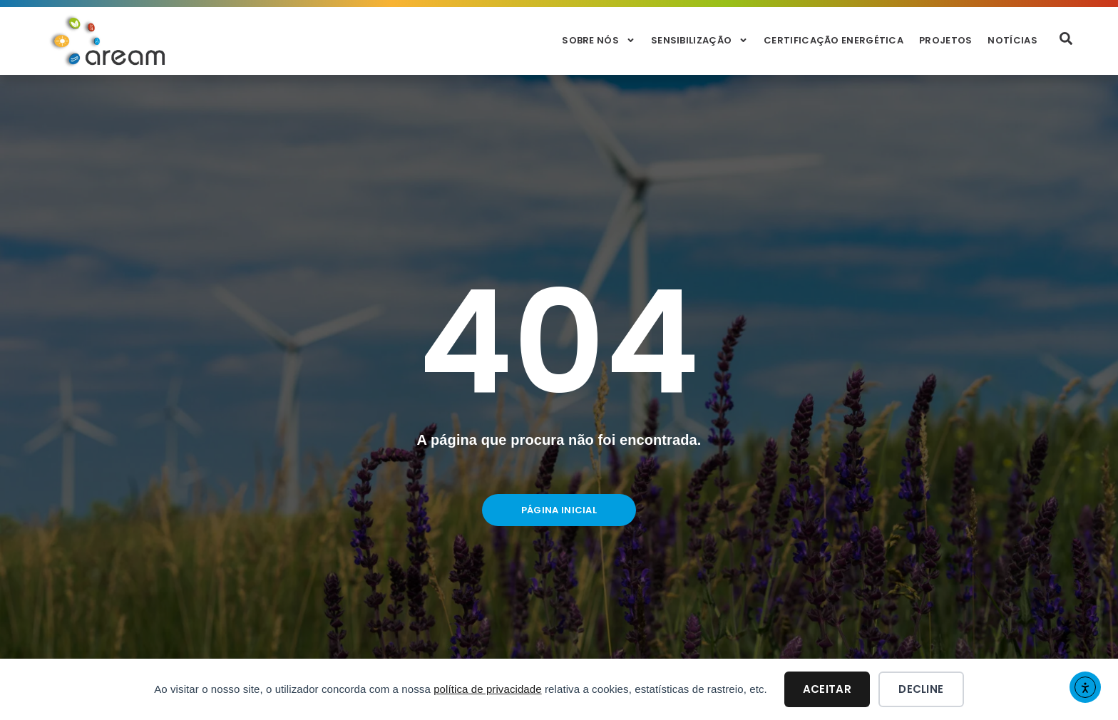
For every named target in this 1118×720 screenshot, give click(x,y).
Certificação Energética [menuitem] (833, 40)
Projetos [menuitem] (945, 40)
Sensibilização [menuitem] (699, 40)
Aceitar (827, 689)
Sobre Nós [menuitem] (598, 40)
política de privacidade (488, 689)
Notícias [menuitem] (1012, 40)
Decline (920, 689)
